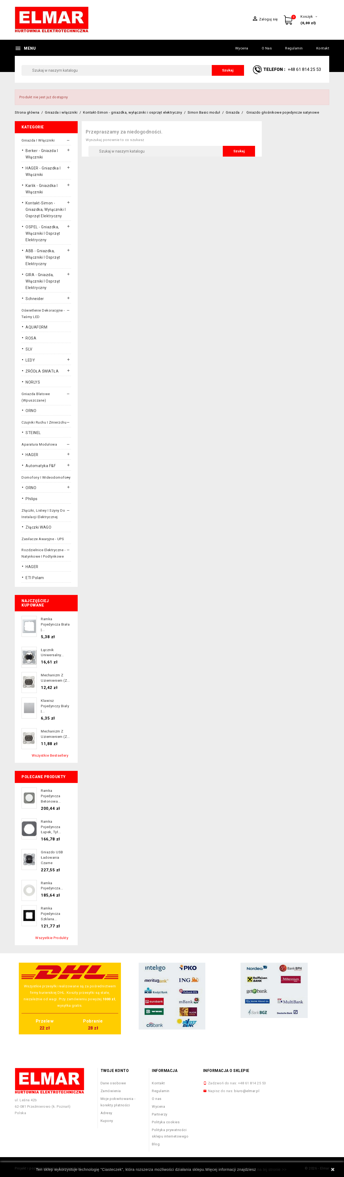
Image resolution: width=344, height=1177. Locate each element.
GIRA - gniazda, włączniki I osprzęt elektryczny (43, 281)
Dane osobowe (113, 1083)
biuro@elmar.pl (246, 1091)
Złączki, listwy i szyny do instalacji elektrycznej (43, 513)
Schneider (35, 299)
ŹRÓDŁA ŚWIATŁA (42, 371)
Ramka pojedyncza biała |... (55, 624)
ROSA (31, 338)
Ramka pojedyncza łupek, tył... (51, 826)
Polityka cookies (166, 1122)
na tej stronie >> (271, 1169)
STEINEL (33, 433)
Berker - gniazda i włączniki (42, 154)
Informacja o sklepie (226, 1070)
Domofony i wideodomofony (46, 477)
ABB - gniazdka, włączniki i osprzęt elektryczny (43, 257)
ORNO (31, 411)
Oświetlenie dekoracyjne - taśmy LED (43, 313)
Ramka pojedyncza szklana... (50, 913)
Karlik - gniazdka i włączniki (42, 188)
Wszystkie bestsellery (50, 755)
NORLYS (33, 382)
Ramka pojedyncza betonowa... (51, 796)
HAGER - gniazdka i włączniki (43, 171)
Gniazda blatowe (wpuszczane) (36, 397)
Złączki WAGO (38, 527)
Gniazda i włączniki (38, 140)
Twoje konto (115, 1070)
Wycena (241, 48)
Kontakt (322, 48)
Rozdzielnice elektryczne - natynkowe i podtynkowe (44, 553)
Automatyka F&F (41, 466)
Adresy (106, 1113)
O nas (267, 48)
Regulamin (294, 48)
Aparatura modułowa (39, 444)
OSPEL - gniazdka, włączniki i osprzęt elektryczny (43, 233)
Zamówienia (111, 1091)
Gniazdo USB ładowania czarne (52, 857)
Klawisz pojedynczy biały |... (55, 706)
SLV (29, 349)
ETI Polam (35, 578)
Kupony (107, 1121)
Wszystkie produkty (51, 938)
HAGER (32, 455)
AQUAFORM (36, 327)
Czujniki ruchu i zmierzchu (44, 422)
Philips (32, 499)
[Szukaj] (133, 70)
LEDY (30, 360)
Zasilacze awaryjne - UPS (43, 539)
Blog (156, 1144)
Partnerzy (159, 1114)
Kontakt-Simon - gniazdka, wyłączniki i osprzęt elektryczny (46, 209)
